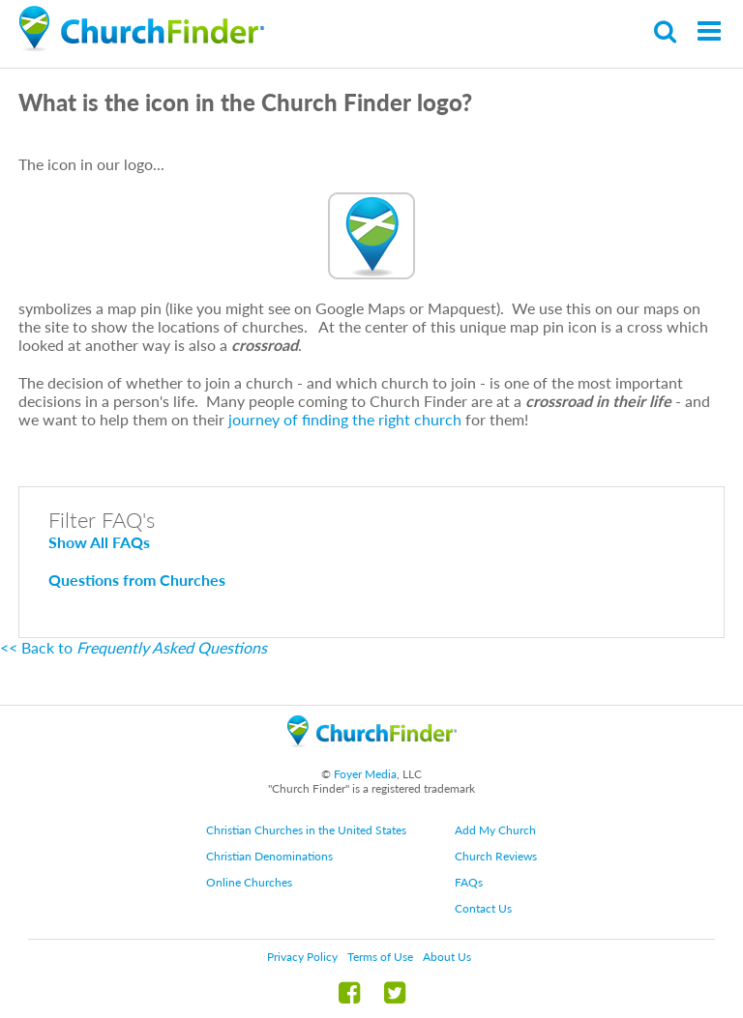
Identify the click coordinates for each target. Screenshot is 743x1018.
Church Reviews (496, 856)
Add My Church (495, 830)
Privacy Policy (302, 956)
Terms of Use (380, 956)
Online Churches (249, 882)
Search (666, 31)
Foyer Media (365, 774)
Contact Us (483, 908)
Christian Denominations (269, 856)
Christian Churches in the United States (306, 830)
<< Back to (133, 647)
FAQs (469, 882)
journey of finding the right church (344, 419)
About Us (447, 956)
